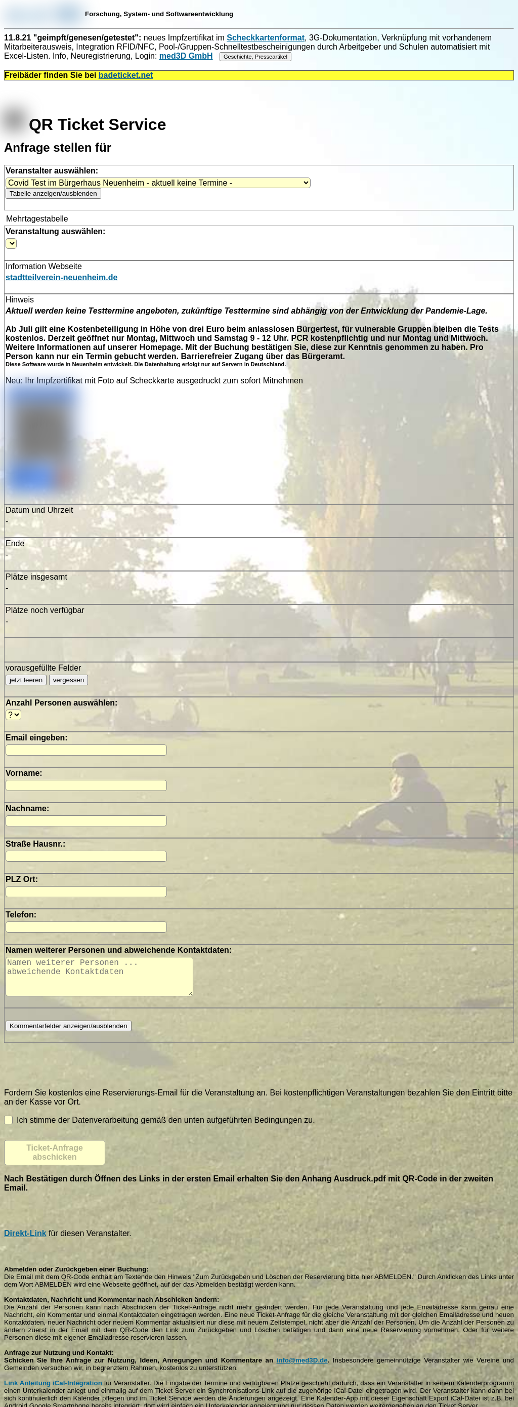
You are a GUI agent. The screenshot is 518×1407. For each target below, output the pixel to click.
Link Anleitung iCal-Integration (53, 1391)
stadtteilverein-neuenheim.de (61, 277)
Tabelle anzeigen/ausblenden (53, 193)
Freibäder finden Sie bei (79, 75)
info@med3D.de (302, 1368)
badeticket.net (126, 75)
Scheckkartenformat (266, 37)
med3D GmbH (186, 56)
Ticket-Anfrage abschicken (54, 1160)
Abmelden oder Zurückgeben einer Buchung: (76, 1277)
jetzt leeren (26, 680)
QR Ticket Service (85, 124)
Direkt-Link (25, 1241)
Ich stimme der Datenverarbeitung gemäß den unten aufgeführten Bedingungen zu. (159, 1128)
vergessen (68, 680)
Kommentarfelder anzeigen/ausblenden (68, 1034)
